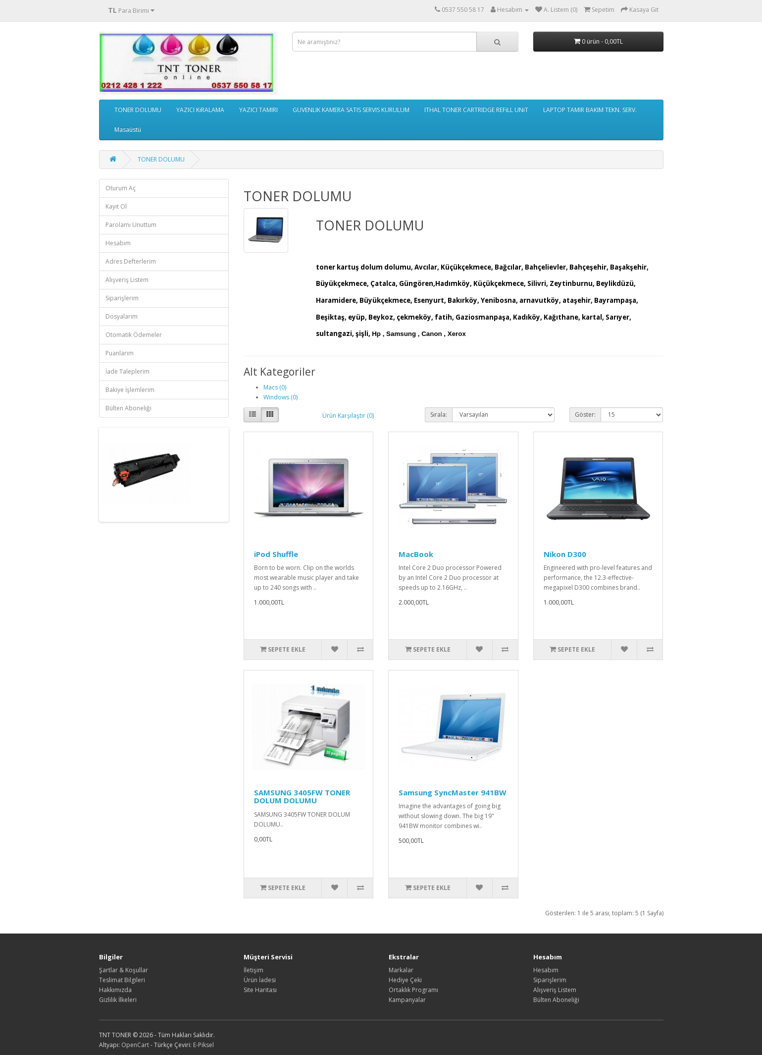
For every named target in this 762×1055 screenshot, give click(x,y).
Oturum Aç (120, 188)
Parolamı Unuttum (130, 225)
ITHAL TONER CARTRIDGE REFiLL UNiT (476, 110)
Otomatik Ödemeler (133, 335)
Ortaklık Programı (413, 990)
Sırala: (438, 414)
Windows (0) (280, 397)
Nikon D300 (565, 554)
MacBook (416, 554)
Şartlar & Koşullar (123, 970)
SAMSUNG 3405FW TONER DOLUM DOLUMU (302, 796)
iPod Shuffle (276, 554)
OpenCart (135, 1045)
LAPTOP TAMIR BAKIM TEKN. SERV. (590, 110)
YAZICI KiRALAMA (200, 110)
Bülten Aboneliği (128, 408)
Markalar (401, 970)
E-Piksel (203, 1045)
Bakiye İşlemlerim (129, 390)
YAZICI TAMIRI (258, 110)
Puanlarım (119, 353)
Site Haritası (260, 990)
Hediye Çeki (405, 980)
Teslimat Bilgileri (122, 980)
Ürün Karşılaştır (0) (348, 415)
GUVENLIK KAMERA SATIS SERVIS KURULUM (351, 110)
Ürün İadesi (260, 980)
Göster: (585, 414)
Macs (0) (274, 387)
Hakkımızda (115, 990)
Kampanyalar (407, 1000)
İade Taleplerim (127, 371)
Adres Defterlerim (130, 261)
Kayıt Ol (116, 206)
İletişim (253, 970)
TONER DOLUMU (137, 110)
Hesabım (118, 243)
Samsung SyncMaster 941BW (453, 792)
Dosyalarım (121, 316)
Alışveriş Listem (127, 280)
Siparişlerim (122, 298)
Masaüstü (127, 129)
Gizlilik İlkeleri (118, 1000)
